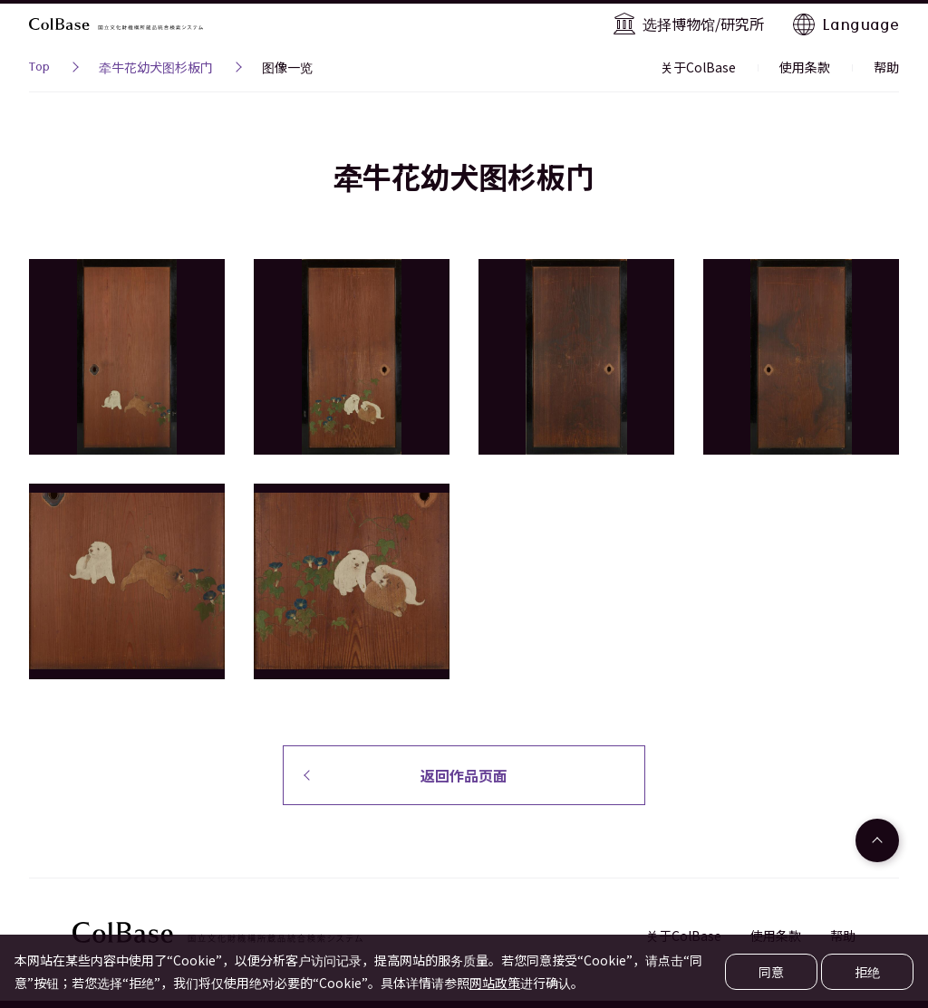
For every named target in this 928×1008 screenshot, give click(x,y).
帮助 (886, 67)
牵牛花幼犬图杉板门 (156, 67)
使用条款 (804, 67)
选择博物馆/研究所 (703, 23)
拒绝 (867, 972)
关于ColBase (698, 67)
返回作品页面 (464, 775)
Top (39, 68)
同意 (771, 972)
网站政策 (494, 983)
